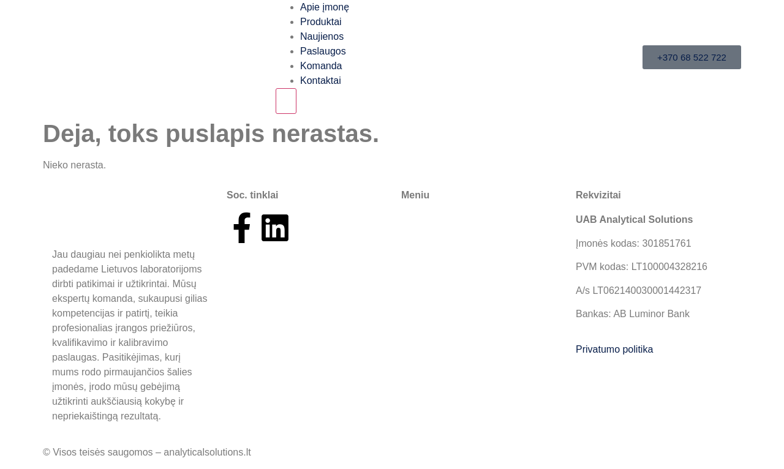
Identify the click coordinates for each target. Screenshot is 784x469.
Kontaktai (320, 80)
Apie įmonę (324, 7)
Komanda (321, 66)
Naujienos (322, 36)
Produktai (321, 22)
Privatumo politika (614, 349)
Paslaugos (323, 51)
